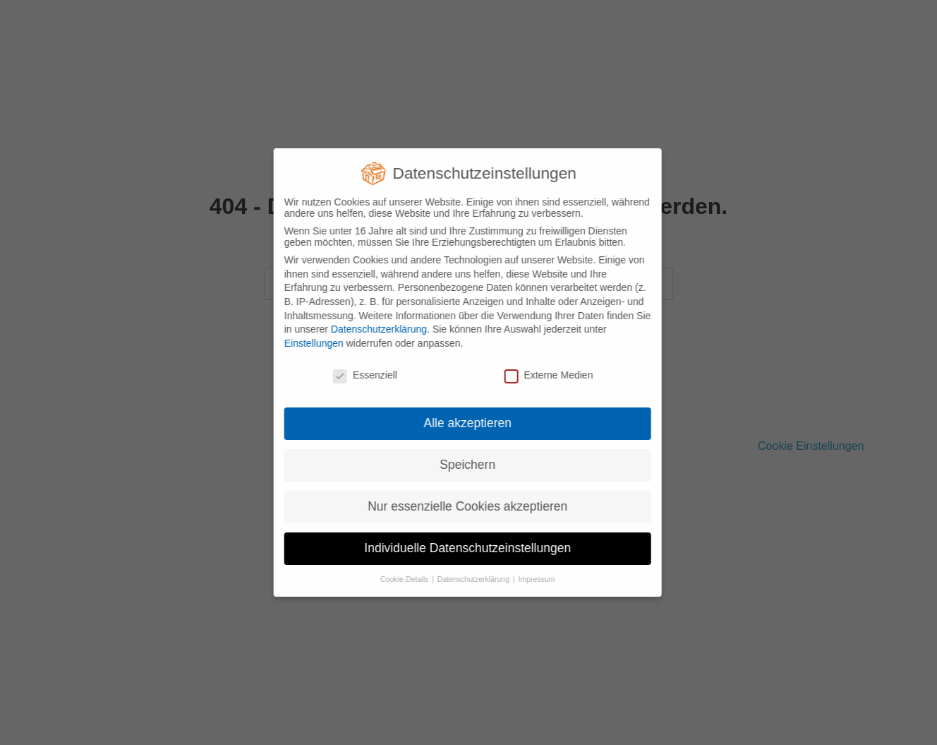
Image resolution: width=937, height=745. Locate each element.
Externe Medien (541, 375)
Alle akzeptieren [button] (461, 423)
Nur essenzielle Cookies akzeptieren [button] (460, 506)
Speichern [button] (460, 465)
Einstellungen (307, 343)
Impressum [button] (530, 579)
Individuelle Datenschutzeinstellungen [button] (460, 548)
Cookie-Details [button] (398, 579)
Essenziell (358, 375)
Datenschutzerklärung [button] (467, 579)
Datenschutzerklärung (372, 329)
